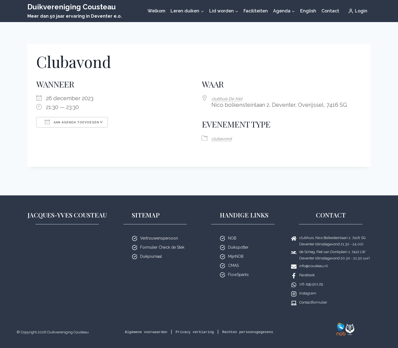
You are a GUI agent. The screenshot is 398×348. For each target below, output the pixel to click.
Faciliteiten (255, 11)
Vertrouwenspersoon (159, 231)
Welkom (156, 11)
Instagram (307, 286)
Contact (330, 11)
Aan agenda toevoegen (72, 121)
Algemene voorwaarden (156, 324)
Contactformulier (313, 295)
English (308, 11)
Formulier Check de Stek (162, 240)
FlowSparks (238, 267)
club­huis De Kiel (231, 98)
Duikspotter (238, 240)
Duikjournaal (151, 249)
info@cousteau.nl (313, 259)
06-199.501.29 (311, 277)
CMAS (233, 258)
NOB (232, 231)
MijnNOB (235, 249)
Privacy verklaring (217, 324)
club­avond (225, 137)
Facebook (307, 268)
